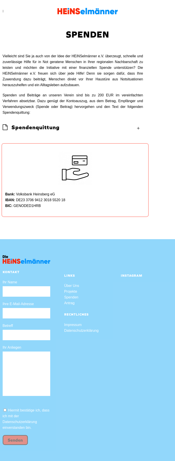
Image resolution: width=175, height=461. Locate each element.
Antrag (69, 303)
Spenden (71, 297)
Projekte (70, 291)
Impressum (73, 325)
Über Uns (71, 286)
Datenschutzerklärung (20, 422)
